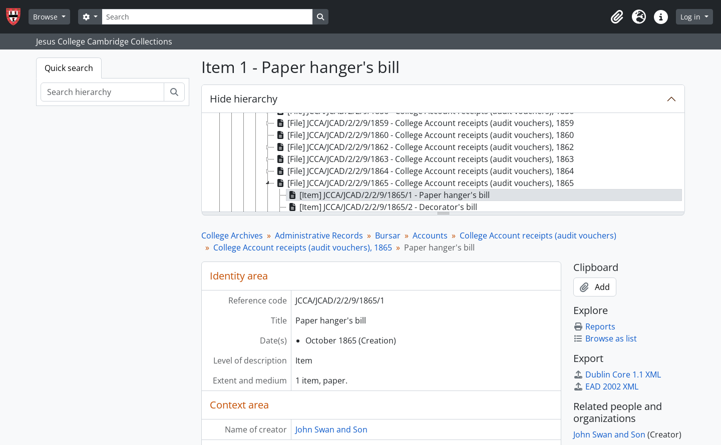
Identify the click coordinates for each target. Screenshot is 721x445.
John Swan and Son (331, 429)
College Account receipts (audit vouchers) (538, 235)
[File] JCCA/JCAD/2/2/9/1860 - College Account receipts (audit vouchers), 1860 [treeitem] (424, 135)
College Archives (232, 235)
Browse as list (605, 338)
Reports (594, 326)
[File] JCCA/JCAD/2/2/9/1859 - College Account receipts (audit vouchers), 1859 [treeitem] (424, 123)
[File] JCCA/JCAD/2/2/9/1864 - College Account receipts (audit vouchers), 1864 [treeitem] (424, 171)
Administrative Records (319, 235)
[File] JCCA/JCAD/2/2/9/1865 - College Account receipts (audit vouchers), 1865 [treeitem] (424, 183)
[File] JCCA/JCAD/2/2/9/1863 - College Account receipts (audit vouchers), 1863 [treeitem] (424, 159)
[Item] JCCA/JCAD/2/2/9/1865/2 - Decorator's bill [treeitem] (381, 207)
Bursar (388, 235)
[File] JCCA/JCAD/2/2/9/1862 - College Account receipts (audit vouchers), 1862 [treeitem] (424, 147)
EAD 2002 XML (605, 386)
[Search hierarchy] (102, 92)
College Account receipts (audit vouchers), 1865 (302, 247)
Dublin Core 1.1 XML (617, 374)
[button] (617, 17)
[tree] (443, 163)
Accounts (430, 235)
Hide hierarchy (243, 99)
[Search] (207, 16)
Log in (691, 17)
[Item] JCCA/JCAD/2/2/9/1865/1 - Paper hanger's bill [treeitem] (388, 195)
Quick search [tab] (69, 68)
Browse (46, 17)
